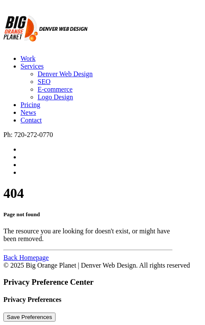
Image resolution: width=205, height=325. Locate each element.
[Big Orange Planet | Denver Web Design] (102, 25)
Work (27, 58)
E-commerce (55, 89)
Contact (31, 120)
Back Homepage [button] (26, 257)
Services (32, 66)
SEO (44, 81)
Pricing (30, 104)
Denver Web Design (65, 74)
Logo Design (55, 97)
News (28, 112)
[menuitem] (111, 59)
